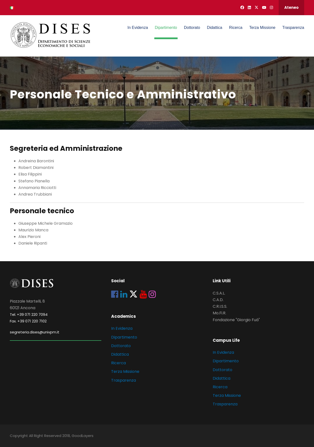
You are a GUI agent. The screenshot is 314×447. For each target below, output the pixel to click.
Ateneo (291, 7)
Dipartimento (166, 27)
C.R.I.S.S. (220, 306)
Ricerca (235, 27)
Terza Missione (262, 27)
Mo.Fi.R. (219, 313)
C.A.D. (218, 300)
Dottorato (192, 27)
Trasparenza (293, 27)
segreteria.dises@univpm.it (34, 332)
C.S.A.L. (219, 293)
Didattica (214, 27)
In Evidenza (137, 27)
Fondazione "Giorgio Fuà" (236, 320)
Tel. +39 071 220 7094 (29, 314)
